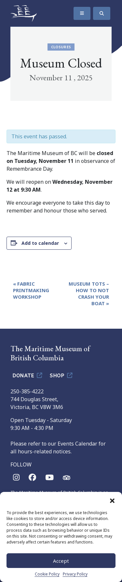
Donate (27, 375)
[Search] (101, 13)
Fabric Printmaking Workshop (31, 290)
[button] (112, 500)
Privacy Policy (75, 574)
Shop (62, 375)
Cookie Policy (47, 574)
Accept (61, 561)
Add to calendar (40, 243)
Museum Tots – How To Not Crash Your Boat (89, 293)
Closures (61, 46)
